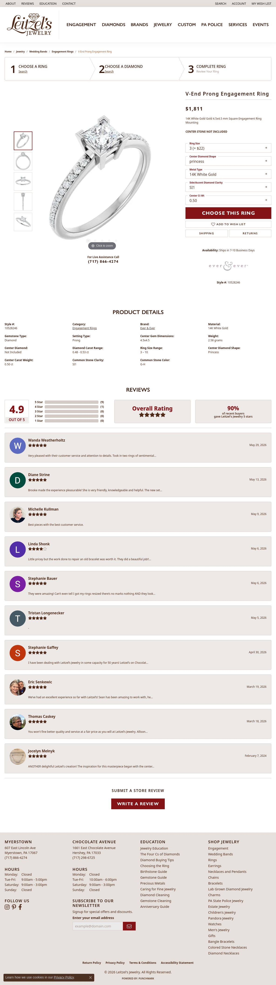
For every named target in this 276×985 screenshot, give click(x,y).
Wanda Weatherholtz (46, 440)
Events (261, 24)
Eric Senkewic (40, 682)
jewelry (20, 51)
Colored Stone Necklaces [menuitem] (227, 947)
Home (8, 51)
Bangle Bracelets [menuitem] (221, 941)
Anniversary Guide (154, 906)
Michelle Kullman (43, 509)
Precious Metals (152, 883)
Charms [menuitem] (214, 895)
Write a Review (138, 803)
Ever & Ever (147, 328)
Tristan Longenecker (46, 613)
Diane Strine (39, 474)
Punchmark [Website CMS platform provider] (146, 978)
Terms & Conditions (142, 963)
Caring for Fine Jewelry (158, 889)
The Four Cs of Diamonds (160, 854)
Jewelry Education (154, 848)
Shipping (206, 233)
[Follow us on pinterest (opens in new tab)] (14, 907)
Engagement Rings (63, 51)
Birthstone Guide (153, 871)
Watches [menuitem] (215, 924)
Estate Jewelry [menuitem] (219, 906)
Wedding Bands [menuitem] (220, 854)
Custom (187, 24)
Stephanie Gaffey (43, 647)
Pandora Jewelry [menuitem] (221, 918)
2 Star (39, 416)
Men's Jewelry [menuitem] (219, 930)
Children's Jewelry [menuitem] (222, 912)
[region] (102, 181)
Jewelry (163, 24)
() (102, 402)
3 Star (39, 411)
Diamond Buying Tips (157, 860)
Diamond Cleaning (154, 895)
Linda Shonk (39, 544)
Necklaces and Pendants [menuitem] (227, 871)
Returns (250, 233)
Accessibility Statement (177, 963)
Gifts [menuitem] (211, 935)
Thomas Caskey (41, 716)
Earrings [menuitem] (214, 866)
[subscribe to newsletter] (129, 926)
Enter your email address (93, 918)
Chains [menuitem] (213, 877)
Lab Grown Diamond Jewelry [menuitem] (230, 889)
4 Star (39, 407)
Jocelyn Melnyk (41, 751)
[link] (10, 3)
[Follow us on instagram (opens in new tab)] (7, 907)
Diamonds (113, 24)
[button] (48, 3)
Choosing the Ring (154, 866)
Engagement (81, 24)
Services (238, 24)
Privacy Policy (115, 963)
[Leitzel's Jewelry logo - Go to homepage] (30, 24)
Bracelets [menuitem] (215, 883)
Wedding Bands (38, 51)
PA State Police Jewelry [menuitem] (225, 901)
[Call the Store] (16, 857)
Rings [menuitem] (212, 860)
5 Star (39, 402)
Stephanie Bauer (42, 578)
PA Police (212, 24)
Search (23, 71)
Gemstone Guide (153, 877)
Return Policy (91, 963)
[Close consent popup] (90, 977)
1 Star (39, 421)
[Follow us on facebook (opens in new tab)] (20, 907)
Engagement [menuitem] (218, 848)
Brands (139, 24)
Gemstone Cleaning (155, 901)
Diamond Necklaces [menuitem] (223, 953)
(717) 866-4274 (103, 261)
